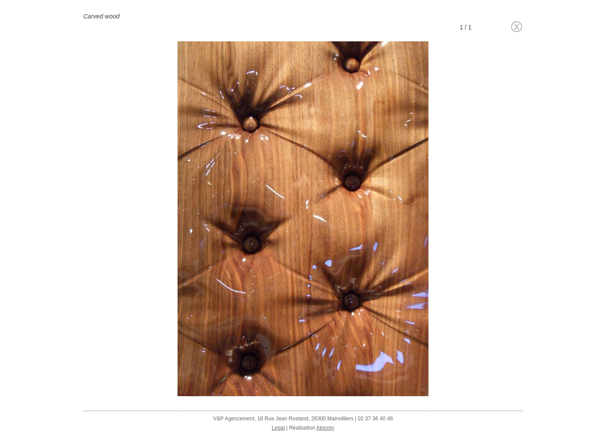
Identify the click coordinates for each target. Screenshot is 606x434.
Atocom (325, 428)
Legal (278, 428)
